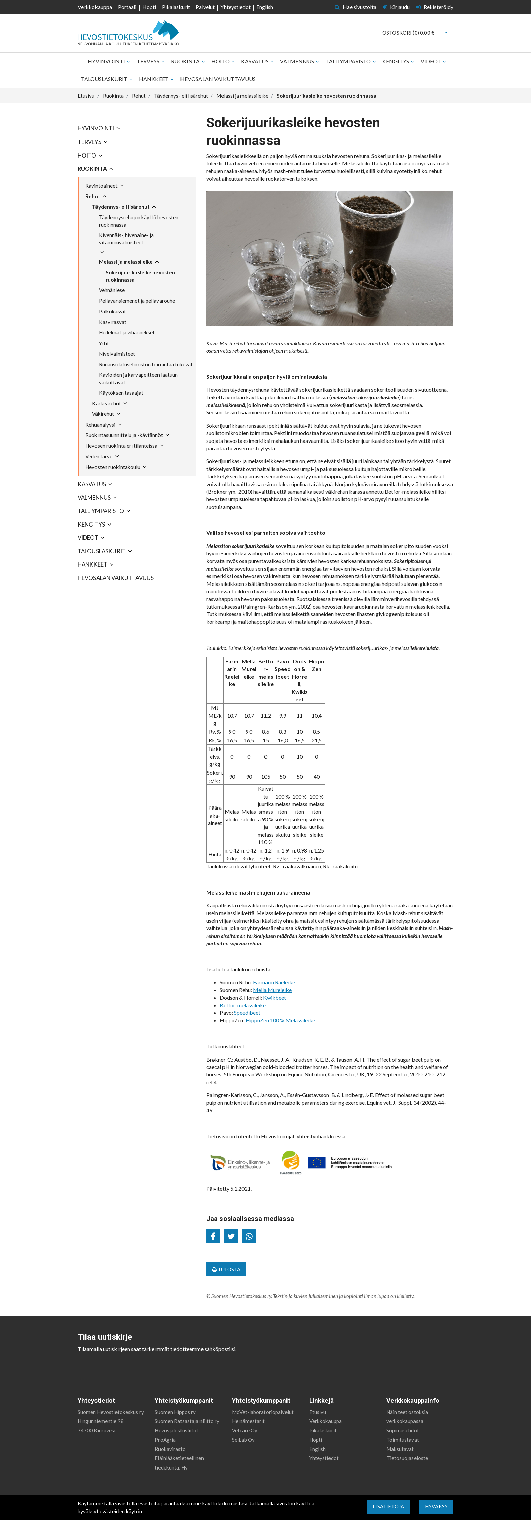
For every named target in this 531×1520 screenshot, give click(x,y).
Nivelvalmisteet (117, 354)
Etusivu (317, 1412)
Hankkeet (154, 79)
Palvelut (205, 7)
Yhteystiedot (235, 7)
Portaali (127, 7)
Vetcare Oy (244, 1430)
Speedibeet (247, 1012)
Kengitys (396, 61)
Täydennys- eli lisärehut (121, 207)
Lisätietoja (388, 1506)
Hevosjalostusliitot (176, 1430)
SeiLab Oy (243, 1440)
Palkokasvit (112, 311)
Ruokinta (186, 61)
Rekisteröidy (434, 7)
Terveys (148, 61)
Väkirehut (103, 414)
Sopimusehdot (402, 1430)
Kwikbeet (274, 997)
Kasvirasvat (112, 322)
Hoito (221, 61)
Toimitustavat (402, 1440)
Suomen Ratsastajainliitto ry (187, 1421)
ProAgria (165, 1440)
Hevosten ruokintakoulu (112, 467)
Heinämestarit (248, 1421)
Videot (431, 61)
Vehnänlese (112, 290)
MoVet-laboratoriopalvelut (263, 1412)
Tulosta (226, 1269)
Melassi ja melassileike (126, 262)
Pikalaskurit (176, 7)
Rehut (92, 196)
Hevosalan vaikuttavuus (218, 79)
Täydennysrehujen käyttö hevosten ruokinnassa (138, 220)
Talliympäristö (348, 61)
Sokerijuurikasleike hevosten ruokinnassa (140, 276)
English (264, 7)
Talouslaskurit (104, 79)
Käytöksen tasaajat (121, 393)
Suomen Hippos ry (175, 1412)
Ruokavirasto (170, 1449)
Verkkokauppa (95, 7)
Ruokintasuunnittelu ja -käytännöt (124, 435)
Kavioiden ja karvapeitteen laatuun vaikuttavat (138, 378)
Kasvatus (255, 61)
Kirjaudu (397, 7)
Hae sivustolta (355, 7)
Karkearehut (106, 403)
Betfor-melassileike (243, 1005)
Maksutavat (400, 1449)
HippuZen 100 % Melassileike (280, 1020)
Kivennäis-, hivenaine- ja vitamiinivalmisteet (126, 238)
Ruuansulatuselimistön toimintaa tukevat (146, 364)
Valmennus (297, 61)
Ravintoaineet (101, 186)
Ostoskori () (408, 32)
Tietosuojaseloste (407, 1458)
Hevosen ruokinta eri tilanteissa (121, 446)
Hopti (149, 7)
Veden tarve (98, 456)
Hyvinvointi (107, 61)
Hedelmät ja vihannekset (127, 332)
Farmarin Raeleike (274, 982)
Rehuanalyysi (100, 425)
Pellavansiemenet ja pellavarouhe (137, 300)
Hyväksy (436, 1506)
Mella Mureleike (272, 990)
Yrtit (104, 343)
